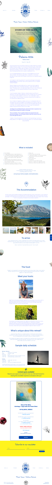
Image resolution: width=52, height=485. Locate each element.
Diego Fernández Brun (10, 483)
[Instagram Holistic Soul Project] (51, 236)
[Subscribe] (42, 451)
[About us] (4, 10)
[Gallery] (48, 468)
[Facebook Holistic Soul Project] (51, 238)
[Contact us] (42, 10)
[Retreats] (14, 10)
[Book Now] (26, 437)
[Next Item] (48, 213)
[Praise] (36, 10)
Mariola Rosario (13, 81)
